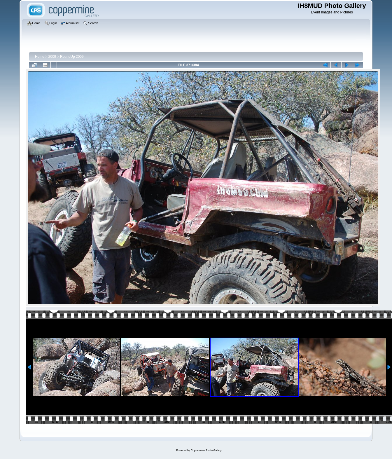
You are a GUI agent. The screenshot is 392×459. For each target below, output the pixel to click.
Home (39, 57)
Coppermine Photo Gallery (206, 450)
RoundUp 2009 (72, 57)
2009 (52, 57)
